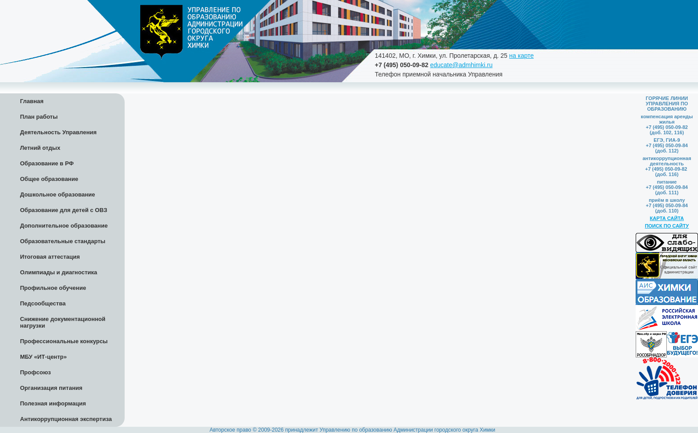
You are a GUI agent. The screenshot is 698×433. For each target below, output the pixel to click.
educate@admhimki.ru (461, 64)
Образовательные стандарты (63, 241)
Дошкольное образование (57, 194)
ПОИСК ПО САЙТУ (667, 226)
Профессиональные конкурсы (64, 341)
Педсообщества (42, 303)
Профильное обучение (53, 288)
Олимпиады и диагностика (58, 272)
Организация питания (51, 388)
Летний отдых (40, 147)
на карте (521, 55)
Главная (32, 101)
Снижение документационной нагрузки (63, 322)
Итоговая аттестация (50, 256)
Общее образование (49, 179)
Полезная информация (53, 403)
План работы (39, 116)
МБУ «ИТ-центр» (43, 356)
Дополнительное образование (64, 225)
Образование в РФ (47, 163)
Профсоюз (35, 372)
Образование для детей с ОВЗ (63, 210)
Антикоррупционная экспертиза (66, 419)
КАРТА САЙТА (667, 218)
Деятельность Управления (58, 132)
